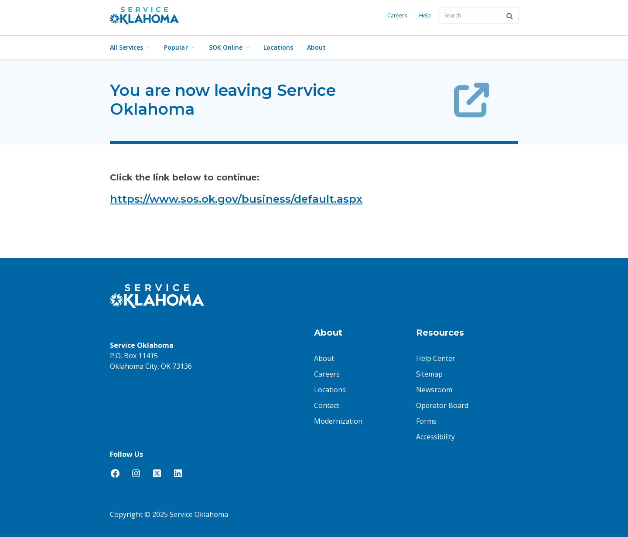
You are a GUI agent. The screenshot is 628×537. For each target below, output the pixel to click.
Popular (179, 47)
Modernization (338, 421)
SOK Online (229, 47)
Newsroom (434, 389)
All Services (130, 47)
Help (425, 15)
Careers (397, 15)
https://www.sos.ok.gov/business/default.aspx (236, 199)
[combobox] (479, 15)
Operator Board (442, 405)
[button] (509, 16)
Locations (278, 47)
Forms (426, 421)
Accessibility (435, 437)
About (316, 47)
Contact (326, 405)
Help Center (435, 358)
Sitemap (429, 374)
